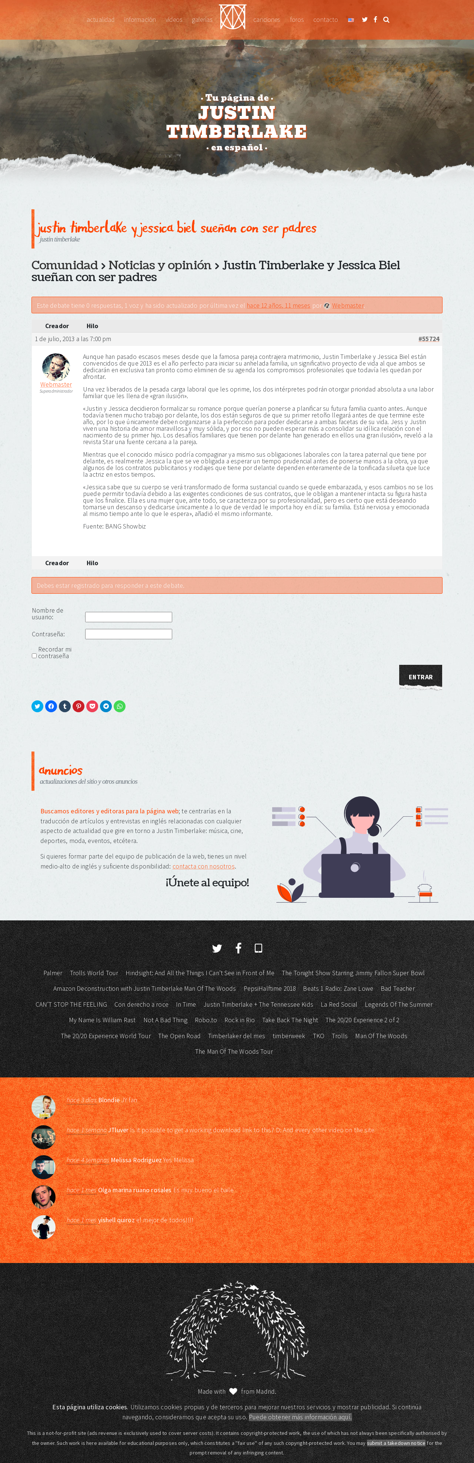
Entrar (420, 677)
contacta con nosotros (204, 866)
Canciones (266, 20)
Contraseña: (48, 634)
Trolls (340, 1036)
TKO (318, 1036)
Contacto (325, 20)
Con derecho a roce (141, 1004)
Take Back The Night (290, 1020)
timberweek (289, 1036)
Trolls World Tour (94, 973)
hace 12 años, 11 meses (278, 305)
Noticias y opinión (160, 265)
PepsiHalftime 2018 (270, 988)
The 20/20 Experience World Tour (106, 1036)
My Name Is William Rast (102, 1020)
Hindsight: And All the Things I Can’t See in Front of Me (200, 973)
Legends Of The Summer (399, 1004)
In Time (186, 1004)
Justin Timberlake (233, 20)
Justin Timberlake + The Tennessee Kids (258, 1004)
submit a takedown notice (396, 1443)
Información (140, 20)
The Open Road (179, 1036)
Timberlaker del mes (236, 1036)
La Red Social (339, 1004)
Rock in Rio (239, 1020)
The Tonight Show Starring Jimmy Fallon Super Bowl (353, 973)
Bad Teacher (398, 988)
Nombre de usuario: (47, 613)
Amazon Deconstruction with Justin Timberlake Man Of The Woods (144, 988)
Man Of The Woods (381, 1036)
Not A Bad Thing (165, 1020)
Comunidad (64, 265)
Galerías (202, 20)
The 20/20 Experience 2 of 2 (362, 1020)
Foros (297, 20)
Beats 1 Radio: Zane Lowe (338, 988)
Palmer (53, 973)
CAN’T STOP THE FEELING (71, 1004)
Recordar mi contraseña (54, 652)
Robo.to (206, 1020)
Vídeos (174, 20)
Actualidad (101, 20)
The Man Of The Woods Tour (234, 1051)
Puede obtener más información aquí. (300, 1417)
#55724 (428, 339)
